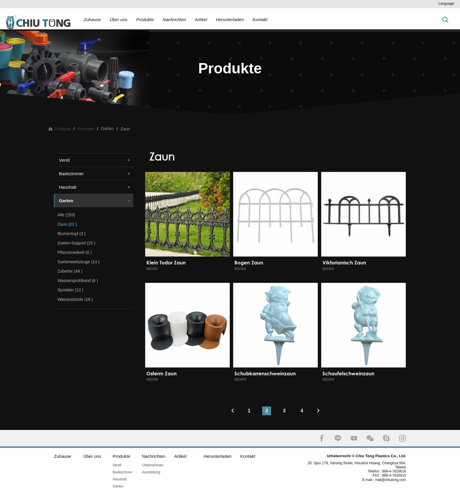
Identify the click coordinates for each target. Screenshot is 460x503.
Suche (445, 19)
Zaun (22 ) (67, 224)
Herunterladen (230, 19)
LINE (337, 438)
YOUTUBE (354, 438)
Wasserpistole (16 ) (75, 299)
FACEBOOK (321, 438)
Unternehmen (152, 465)
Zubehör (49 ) (70, 271)
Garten (66, 200)
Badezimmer (71, 173)
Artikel (201, 19)
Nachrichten (174, 19)
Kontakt (260, 19)
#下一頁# (319, 410)
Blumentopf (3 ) (72, 233)
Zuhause (92, 19)
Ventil (64, 160)
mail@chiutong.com (392, 480)
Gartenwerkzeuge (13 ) (78, 261)
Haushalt (67, 187)
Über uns (118, 19)
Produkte (145, 19)
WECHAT (370, 438)
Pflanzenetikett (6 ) (75, 252)
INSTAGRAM (402, 438)
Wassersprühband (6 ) (78, 280)
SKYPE (386, 438)
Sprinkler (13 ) (70, 290)
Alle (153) (66, 214)
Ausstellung (151, 472)
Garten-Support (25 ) (76, 243)
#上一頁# (231, 410)
